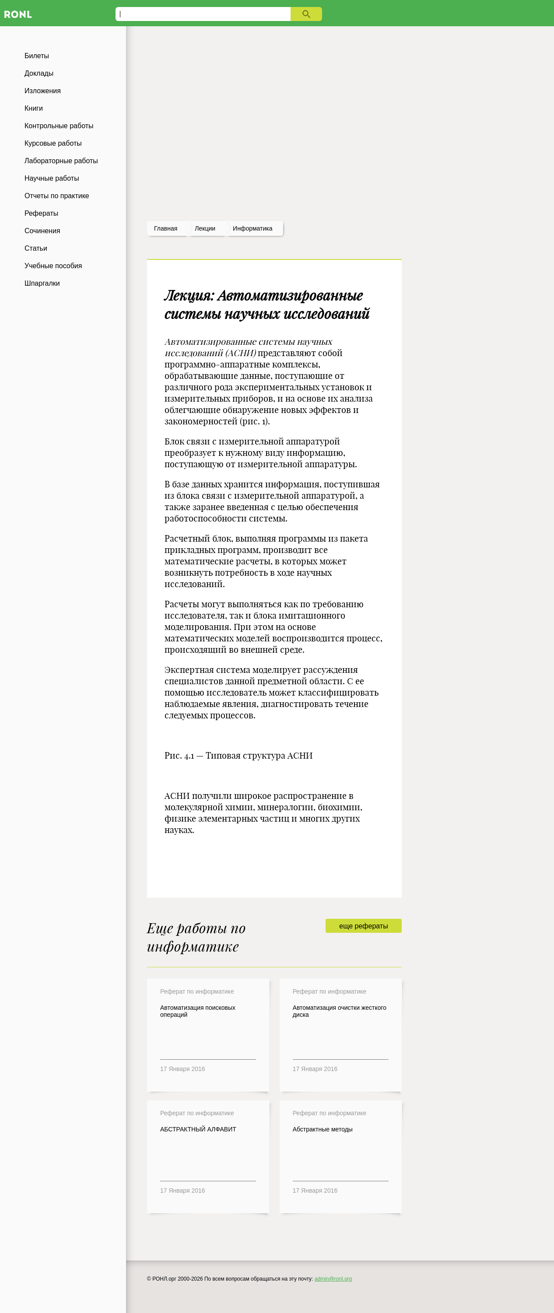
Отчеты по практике (57, 196)
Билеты (37, 56)
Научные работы (52, 178)
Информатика (252, 228)
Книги (34, 108)
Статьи (36, 248)
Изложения (43, 91)
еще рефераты (363, 926)
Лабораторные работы (61, 161)
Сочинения (42, 231)
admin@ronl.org (333, 1279)
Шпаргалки (42, 283)
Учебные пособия (53, 266)
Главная (165, 228)
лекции (205, 228)
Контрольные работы (59, 126)
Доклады (39, 73)
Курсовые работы (53, 143)
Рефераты (41, 213)
